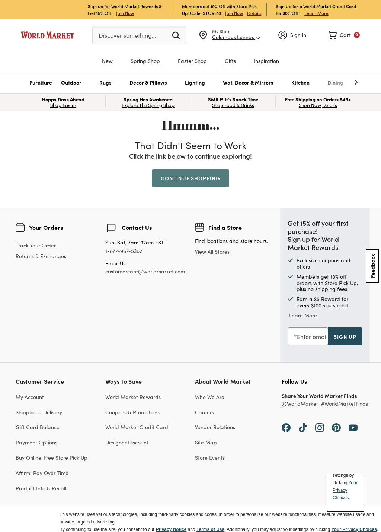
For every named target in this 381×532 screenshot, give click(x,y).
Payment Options (36, 442)
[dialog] (190, 519)
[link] (344, 35)
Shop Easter (63, 104)
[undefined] (333, 82)
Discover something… (127, 35)
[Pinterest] (336, 427)
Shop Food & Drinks (233, 104)
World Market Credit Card (136, 427)
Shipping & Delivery (39, 412)
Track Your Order (36, 245)
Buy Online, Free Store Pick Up (51, 457)
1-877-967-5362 (123, 251)
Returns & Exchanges (41, 256)
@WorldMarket (300, 403)
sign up (345, 336)
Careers (204, 412)
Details (254, 13)
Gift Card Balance (38, 427)
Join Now (125, 13)
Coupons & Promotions (132, 412)
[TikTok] (302, 427)
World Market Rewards (133, 396)
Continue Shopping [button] (190, 178)
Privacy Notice (171, 529)
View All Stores (212, 251)
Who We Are (209, 396)
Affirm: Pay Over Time (42, 472)
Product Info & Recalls (42, 488)
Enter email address (324, 336)
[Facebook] (286, 427)
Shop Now (310, 104)
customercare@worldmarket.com (145, 271)
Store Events (210, 457)
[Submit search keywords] (176, 35)
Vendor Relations (215, 427)
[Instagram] (319, 427)
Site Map (206, 442)
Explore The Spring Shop (148, 104)
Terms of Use (210, 529)
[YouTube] (353, 427)
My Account (30, 396)
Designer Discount (126, 442)
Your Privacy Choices (354, 529)
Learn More (316, 13)
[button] (41, 82)
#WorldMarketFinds (344, 403)
